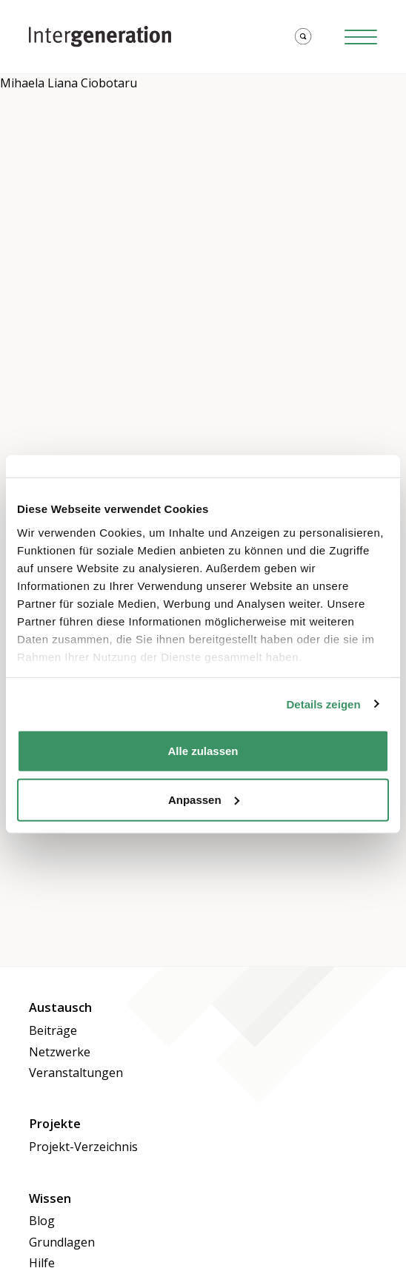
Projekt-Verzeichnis (83, 1146)
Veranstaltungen (76, 1072)
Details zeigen (324, 703)
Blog (42, 1220)
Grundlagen (62, 1242)
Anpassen (203, 799)
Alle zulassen (202, 751)
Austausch (60, 1007)
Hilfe (42, 1263)
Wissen (50, 1198)
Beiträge (53, 1030)
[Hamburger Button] (361, 37)
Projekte (55, 1124)
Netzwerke (59, 1052)
